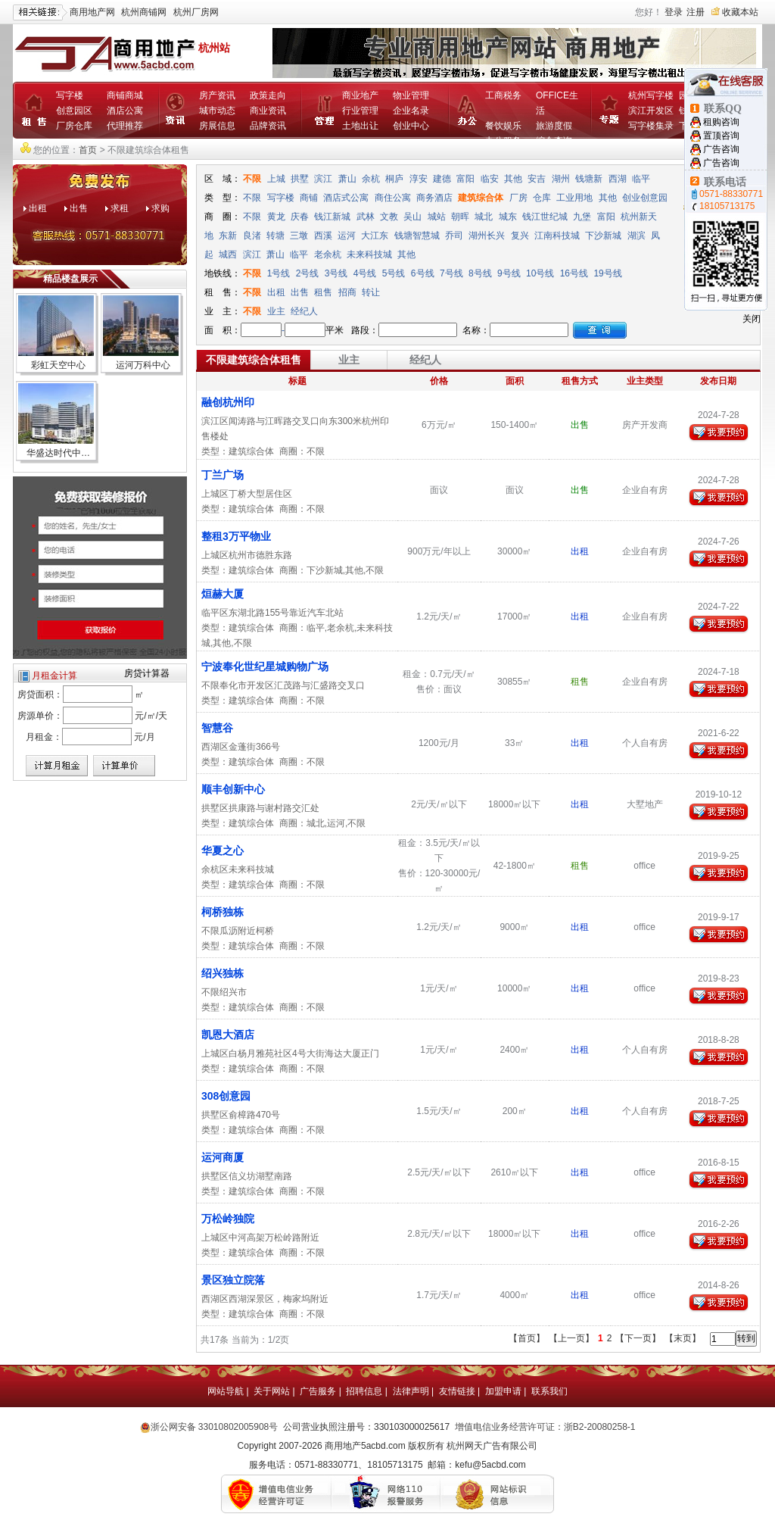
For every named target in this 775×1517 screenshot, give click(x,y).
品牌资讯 (268, 125)
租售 (323, 292)
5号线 (394, 273)
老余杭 (327, 254)
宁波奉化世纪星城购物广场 (264, 666)
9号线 (509, 273)
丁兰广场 (222, 475)
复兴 (520, 235)
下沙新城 (603, 235)
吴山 (412, 216)
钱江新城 (332, 216)
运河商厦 (222, 1157)
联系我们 (549, 1391)
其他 (513, 178)
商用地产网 (92, 12)
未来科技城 (369, 254)
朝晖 (460, 216)
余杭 (371, 178)
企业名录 (411, 110)
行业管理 (360, 110)
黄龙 (276, 216)
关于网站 (272, 1391)
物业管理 (411, 95)
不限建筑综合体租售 (253, 360)
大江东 (374, 235)
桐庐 (394, 178)
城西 (228, 254)
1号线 (279, 273)
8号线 (480, 273)
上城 (276, 178)
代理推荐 (125, 125)
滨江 (323, 178)
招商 (347, 292)
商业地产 (360, 95)
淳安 (418, 178)
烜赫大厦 (222, 594)
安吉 (537, 178)
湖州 (561, 178)
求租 (119, 208)
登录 (674, 12)
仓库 (542, 197)
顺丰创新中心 (233, 789)
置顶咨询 (721, 135)
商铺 (309, 197)
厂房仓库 (74, 125)
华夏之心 (222, 850)
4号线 (365, 273)
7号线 (451, 273)
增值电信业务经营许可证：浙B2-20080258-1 (545, 1427)
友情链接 (457, 1391)
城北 (484, 216)
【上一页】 (571, 1338)
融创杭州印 (227, 402)
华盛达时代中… (58, 453)
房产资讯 (217, 95)
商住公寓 (393, 197)
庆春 (300, 216)
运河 (347, 235)
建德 (442, 178)
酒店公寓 (125, 110)
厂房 (518, 197)
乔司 (454, 235)
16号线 (574, 273)
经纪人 (304, 311)
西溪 (323, 235)
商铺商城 (125, 95)
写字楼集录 (651, 125)
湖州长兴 (486, 235)
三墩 (299, 235)
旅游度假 (554, 125)
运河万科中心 (143, 365)
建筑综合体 (480, 197)
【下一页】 (638, 1338)
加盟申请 (503, 1391)
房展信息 (217, 125)
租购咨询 (721, 122)
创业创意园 (645, 197)
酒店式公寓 (346, 197)
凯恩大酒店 (227, 1035)
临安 (490, 178)
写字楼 (69, 95)
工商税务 (503, 95)
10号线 (540, 273)
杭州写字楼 (651, 95)
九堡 (582, 216)
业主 (276, 311)
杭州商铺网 (144, 12)
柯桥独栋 (222, 912)
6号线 (422, 273)
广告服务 (318, 1391)
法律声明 (411, 1391)
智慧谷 (217, 728)
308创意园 (226, 1096)
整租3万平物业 (236, 536)
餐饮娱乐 (503, 125)
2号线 (307, 273)
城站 (437, 216)
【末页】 (683, 1338)
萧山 (347, 178)
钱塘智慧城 (417, 235)
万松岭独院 (227, 1219)
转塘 (275, 235)
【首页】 (527, 1338)
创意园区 (74, 110)
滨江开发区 (651, 110)
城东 (508, 216)
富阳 (465, 178)
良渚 (252, 235)
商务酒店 (434, 197)
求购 (160, 208)
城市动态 (217, 110)
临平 (641, 178)
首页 (88, 150)
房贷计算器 (147, 673)
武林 (365, 216)
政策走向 (268, 95)
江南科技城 (557, 235)
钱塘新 (588, 178)
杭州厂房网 (196, 12)
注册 (695, 12)
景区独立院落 (233, 1280)
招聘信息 (364, 1391)
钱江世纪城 (545, 216)
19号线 (607, 273)
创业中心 (411, 125)
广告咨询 (721, 149)
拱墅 (300, 178)
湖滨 (636, 235)
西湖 (617, 178)
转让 (371, 292)
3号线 (336, 273)
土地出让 (360, 125)
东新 (228, 235)
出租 (38, 208)
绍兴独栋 (222, 973)
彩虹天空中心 (58, 365)
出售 (79, 208)
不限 (252, 178)
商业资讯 (268, 110)
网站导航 (225, 1391)
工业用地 (574, 197)
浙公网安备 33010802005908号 (215, 1427)
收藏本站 (740, 12)
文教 (389, 216)
